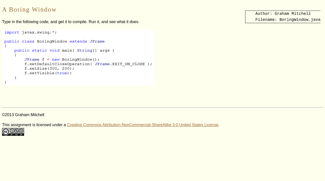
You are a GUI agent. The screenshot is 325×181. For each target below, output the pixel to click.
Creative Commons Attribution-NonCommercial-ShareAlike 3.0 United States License (142, 125)
